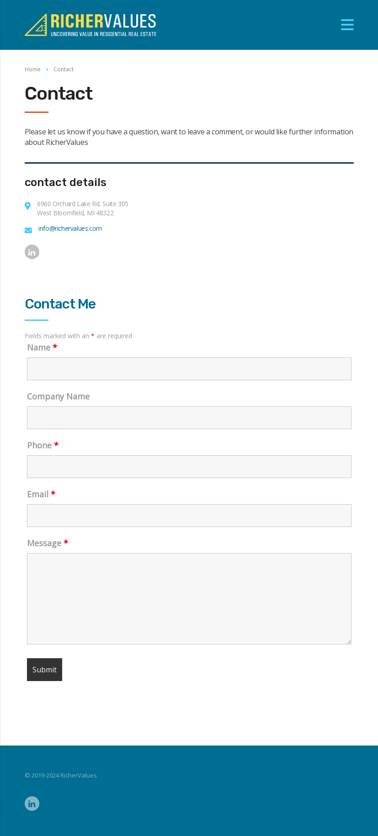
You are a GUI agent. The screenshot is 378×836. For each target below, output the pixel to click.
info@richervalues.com (70, 228)
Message (47, 543)
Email (41, 494)
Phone (43, 445)
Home (33, 69)
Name (42, 347)
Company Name (58, 396)
